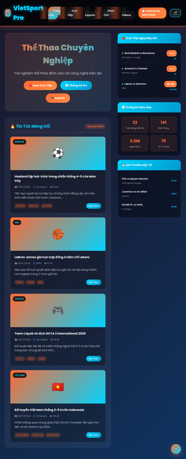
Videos (126, 15)
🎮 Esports (58, 98)
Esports (90, 15)
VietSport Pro (24, 13)
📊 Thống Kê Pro (76, 85)
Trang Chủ (54, 13)
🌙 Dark (175, 13)
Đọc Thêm (94, 206)
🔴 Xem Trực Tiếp (40, 85)
